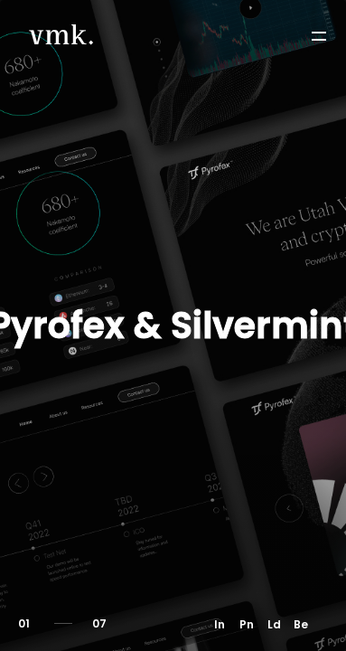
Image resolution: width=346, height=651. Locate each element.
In (219, 624)
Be (301, 624)
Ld (274, 624)
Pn (246, 624)
